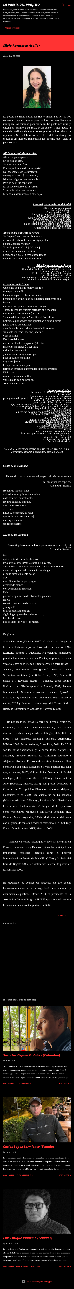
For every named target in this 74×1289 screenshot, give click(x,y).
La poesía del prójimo (21, 4)
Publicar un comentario (28, 1266)
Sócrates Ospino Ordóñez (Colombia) (31, 1055)
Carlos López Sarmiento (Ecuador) (29, 1146)
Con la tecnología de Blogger (37, 1281)
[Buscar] (63, 4)
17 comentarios (24, 1175)
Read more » (65, 1083)
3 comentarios (23, 1083)
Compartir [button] (62, 915)
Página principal (12, 28)
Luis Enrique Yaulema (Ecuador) (27, 1238)
